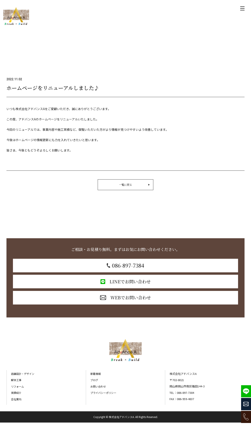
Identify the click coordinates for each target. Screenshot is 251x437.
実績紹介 (16, 407)
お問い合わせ (98, 401)
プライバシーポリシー (104, 407)
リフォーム (18, 401)
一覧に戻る (136, 185)
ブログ (94, 395)
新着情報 (96, 388)
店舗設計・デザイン (23, 388)
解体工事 (16, 395)
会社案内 (16, 414)
